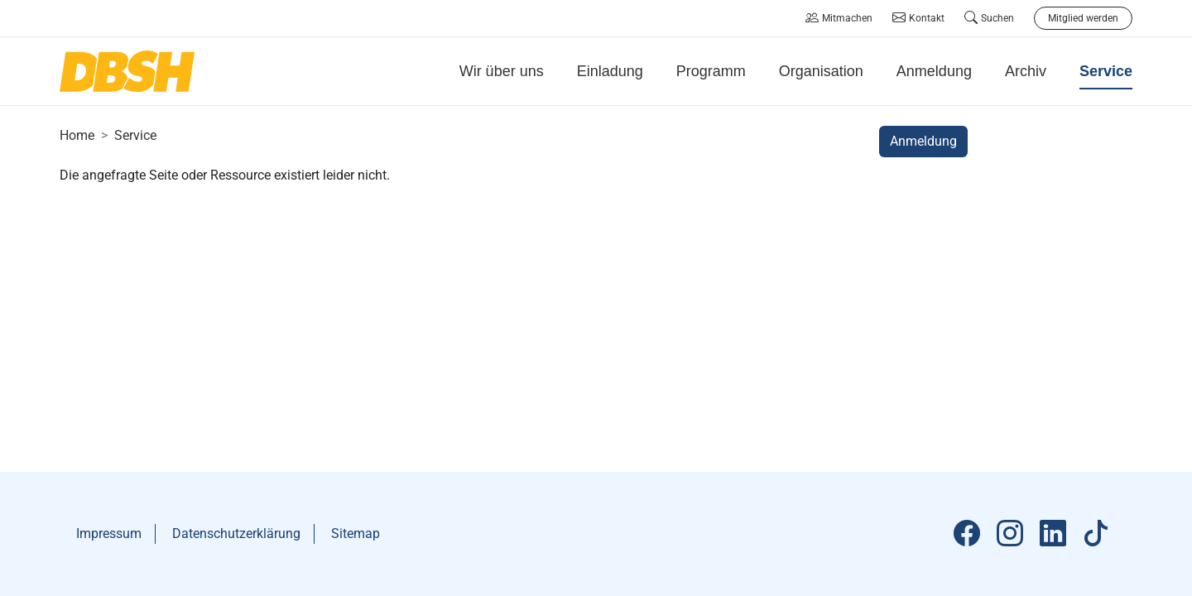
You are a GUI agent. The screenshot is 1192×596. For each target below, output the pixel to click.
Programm (711, 71)
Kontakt (918, 18)
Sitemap (355, 533)
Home (77, 135)
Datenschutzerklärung (236, 533)
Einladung (610, 71)
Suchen (989, 18)
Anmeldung (934, 71)
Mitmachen (838, 18)
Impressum (109, 533)
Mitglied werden (1083, 18)
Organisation (821, 71)
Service (135, 135)
